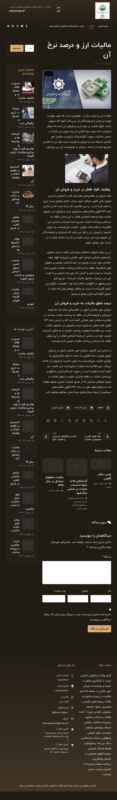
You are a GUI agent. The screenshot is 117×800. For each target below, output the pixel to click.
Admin (100, 416)
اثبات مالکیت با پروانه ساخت (14, 555)
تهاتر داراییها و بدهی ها (15, 253)
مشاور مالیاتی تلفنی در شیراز (14, 231)
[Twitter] (14, 26)
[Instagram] (9, 26)
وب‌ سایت (59, 599)
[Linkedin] (18, 31)
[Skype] (14, 31)
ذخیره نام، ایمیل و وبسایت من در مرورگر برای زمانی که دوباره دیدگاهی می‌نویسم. (77, 625)
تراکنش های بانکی (80, 510)
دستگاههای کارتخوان (79, 514)
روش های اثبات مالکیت (15, 533)
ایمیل (85, 599)
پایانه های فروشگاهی (76, 507)
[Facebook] (18, 26)
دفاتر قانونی (103, 492)
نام (109, 599)
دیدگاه (106, 565)
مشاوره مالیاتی (57, 416)
